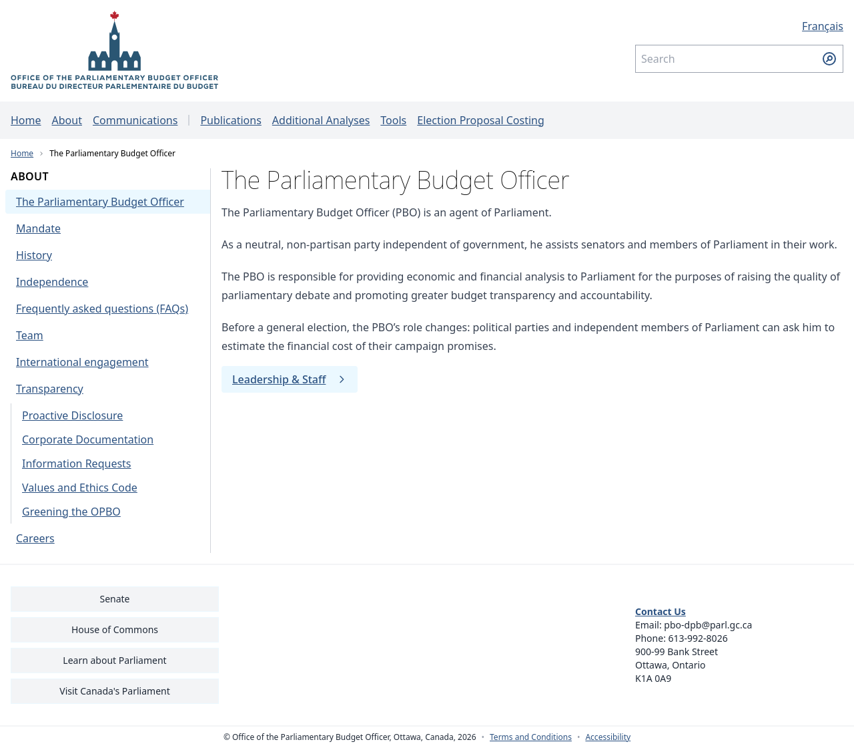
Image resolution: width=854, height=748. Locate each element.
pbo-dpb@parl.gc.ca (708, 624)
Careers (35, 538)
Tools (393, 120)
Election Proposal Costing (480, 120)
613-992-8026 (698, 638)
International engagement (82, 362)
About (67, 120)
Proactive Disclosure (72, 415)
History (34, 255)
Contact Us (660, 611)
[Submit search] (829, 58)
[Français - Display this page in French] (739, 26)
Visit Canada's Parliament (114, 691)
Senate (114, 598)
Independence (52, 281)
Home (26, 120)
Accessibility (607, 737)
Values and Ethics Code (79, 487)
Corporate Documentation (87, 439)
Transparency (49, 388)
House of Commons (114, 629)
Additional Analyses (321, 120)
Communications (135, 120)
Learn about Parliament (114, 660)
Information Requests (76, 463)
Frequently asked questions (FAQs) (102, 308)
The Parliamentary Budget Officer (112, 153)
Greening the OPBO (71, 511)
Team (29, 335)
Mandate (38, 228)
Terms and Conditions (531, 737)
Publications (230, 120)
